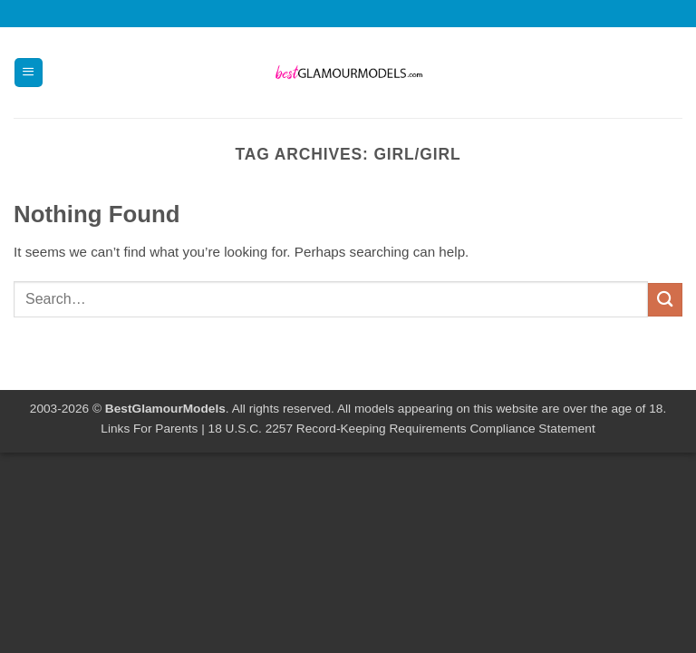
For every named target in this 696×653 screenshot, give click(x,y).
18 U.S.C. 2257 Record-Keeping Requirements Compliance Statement (401, 428)
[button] (28, 72)
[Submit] (665, 300)
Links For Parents (149, 428)
